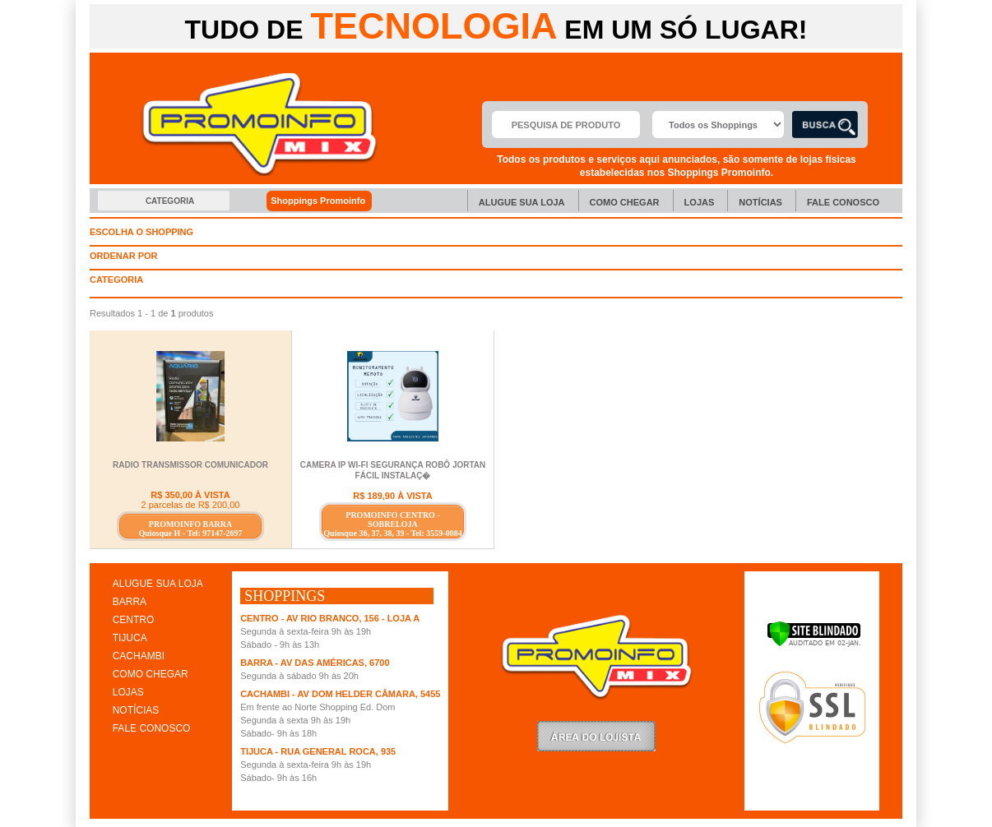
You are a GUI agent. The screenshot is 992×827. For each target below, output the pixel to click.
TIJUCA (130, 638)
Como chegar (625, 202)
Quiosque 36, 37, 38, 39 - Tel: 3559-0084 (392, 533)
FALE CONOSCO (152, 728)
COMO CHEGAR (150, 674)
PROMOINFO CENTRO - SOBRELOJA (392, 520)
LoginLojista (596, 736)
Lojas (699, 202)
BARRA (129, 602)
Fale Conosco (843, 202)
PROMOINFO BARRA (190, 524)
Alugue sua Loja (522, 202)
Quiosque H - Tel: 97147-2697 (190, 533)
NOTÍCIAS (136, 710)
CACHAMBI (139, 656)
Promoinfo (259, 124)
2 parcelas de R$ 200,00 (190, 505)
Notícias (760, 202)
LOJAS (128, 692)
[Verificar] (814, 644)
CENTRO (134, 620)
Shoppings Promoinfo (327, 201)
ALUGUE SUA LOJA (158, 583)
